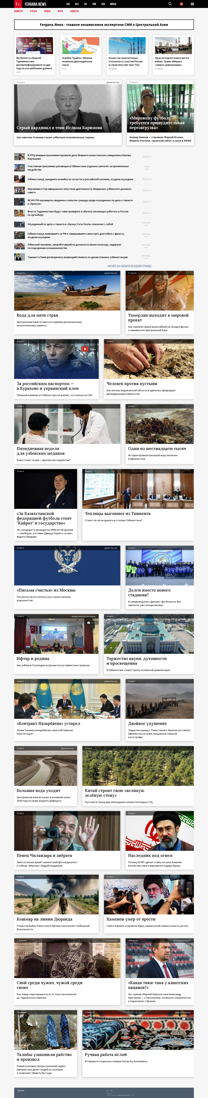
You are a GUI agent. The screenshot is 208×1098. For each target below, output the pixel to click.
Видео (47, 11)
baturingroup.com (123, 1095)
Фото (60, 11)
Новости (18, 11)
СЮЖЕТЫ (74, 11)
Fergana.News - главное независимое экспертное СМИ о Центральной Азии (104, 24)
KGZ (77, 4)
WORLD (113, 4)
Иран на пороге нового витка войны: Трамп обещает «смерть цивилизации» (172, 61)
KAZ (68, 4)
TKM (94, 4)
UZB (103, 4)
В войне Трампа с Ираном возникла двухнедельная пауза (77, 61)
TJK (85, 4)
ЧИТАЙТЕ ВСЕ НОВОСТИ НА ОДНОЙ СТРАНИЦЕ (130, 266)
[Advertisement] (175, 193)
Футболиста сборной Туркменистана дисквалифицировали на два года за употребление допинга (34, 63)
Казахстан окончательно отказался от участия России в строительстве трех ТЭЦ (126, 61)
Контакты (21, 1090)
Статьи (33, 11)
